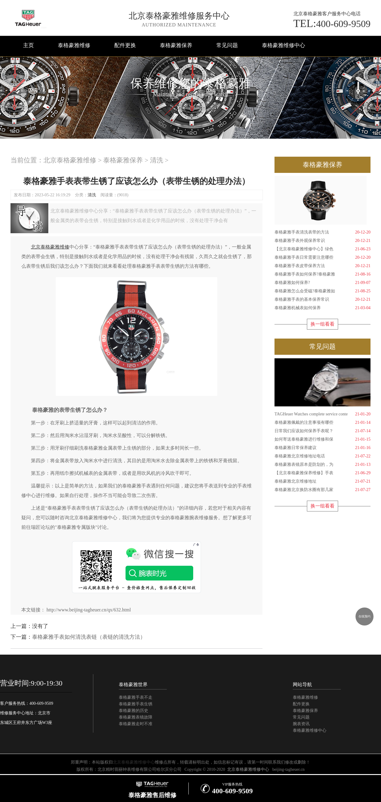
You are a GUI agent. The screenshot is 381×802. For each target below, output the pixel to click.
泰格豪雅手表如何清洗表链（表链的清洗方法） (89, 637)
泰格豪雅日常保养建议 (322, 448)
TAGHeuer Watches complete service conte (322, 414)
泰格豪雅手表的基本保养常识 (322, 299)
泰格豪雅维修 (74, 45)
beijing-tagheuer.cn (288, 769)
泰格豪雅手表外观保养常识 (322, 241)
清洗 (156, 160)
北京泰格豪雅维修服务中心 (179, 15)
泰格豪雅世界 (133, 684)
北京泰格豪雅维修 (70, 160)
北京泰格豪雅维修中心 (134, 762)
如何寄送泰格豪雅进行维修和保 (322, 439)
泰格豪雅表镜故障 (135, 717)
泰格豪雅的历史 (133, 710)
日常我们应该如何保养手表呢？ (322, 431)
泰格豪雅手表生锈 (135, 704)
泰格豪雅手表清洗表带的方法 (322, 232)
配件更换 (125, 45)
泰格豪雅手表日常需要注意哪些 (322, 257)
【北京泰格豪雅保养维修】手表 (322, 473)
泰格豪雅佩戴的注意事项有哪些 (322, 422)
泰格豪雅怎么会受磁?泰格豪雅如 (322, 291)
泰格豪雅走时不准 (135, 724)
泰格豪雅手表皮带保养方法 (322, 266)
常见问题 (227, 45)
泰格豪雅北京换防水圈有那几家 (322, 490)
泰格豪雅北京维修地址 (322, 481)
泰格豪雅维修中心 (283, 45)
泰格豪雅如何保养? (322, 283)
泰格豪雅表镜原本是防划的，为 (322, 464)
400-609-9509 (331, 23)
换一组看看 (322, 324)
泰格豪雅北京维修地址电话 (322, 456)
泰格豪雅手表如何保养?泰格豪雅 (322, 274)
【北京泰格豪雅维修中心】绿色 (322, 249)
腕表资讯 (301, 724)
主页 (28, 45)
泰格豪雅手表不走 (135, 697)
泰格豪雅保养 (176, 45)
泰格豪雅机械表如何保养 (322, 308)
